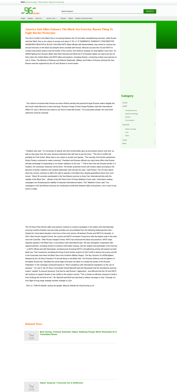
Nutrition (128, 117)
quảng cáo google (55, 286)
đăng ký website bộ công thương (76, 286)
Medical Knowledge (131, 114)
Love (126, 132)
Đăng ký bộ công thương (56, 2)
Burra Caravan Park (83, 18)
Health (38, 18)
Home (23, 18)
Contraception (129, 120)
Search (150, 11)
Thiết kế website (43, 2)
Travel (63, 18)
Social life (50, 18)
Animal (30, 18)
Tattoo (127, 135)
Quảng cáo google (31, 2)
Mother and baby (130, 129)
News (71, 18)
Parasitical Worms (131, 110)
